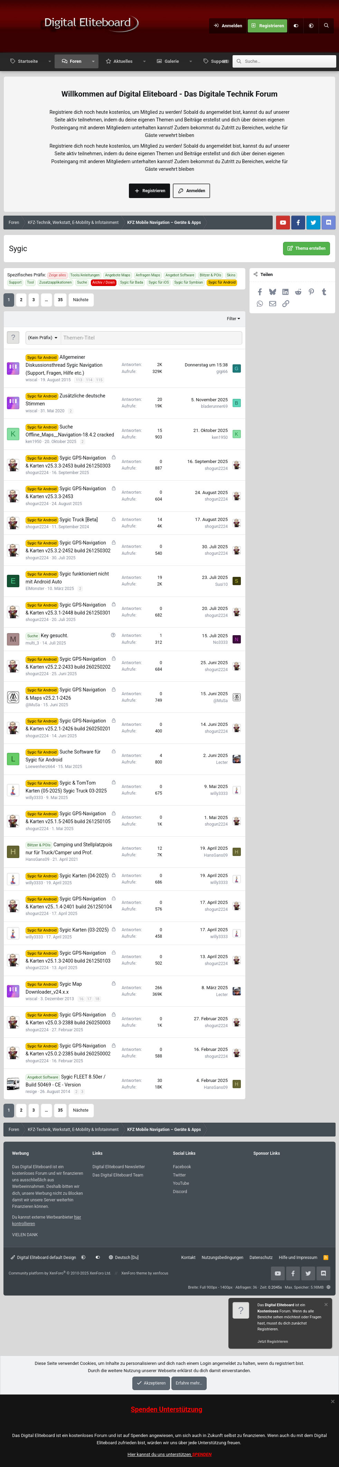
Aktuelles (123, 61)
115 (99, 379)
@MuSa (33, 703)
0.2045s (275, 1286)
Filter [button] (231, 318)
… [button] (46, 299)
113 (79, 379)
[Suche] (326, 25)
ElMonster (35, 587)
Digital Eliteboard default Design (43, 1256)
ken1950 (33, 440)
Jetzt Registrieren (272, 1341)
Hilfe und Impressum (298, 1256)
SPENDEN (201, 1454)
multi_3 (32, 642)
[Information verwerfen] (325, 1305)
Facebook (182, 1165)
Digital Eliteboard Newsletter (119, 1165)
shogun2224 (37, 471)
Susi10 (221, 583)
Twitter (179, 1174)
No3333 (220, 641)
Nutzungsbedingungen (222, 1256)
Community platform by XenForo (60, 1272)
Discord (180, 1190)
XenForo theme (134, 1272)
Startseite (28, 61)
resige (31, 1090)
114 (89, 379)
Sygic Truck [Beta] (78, 518)
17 (89, 998)
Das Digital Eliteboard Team (118, 1174)
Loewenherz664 (40, 765)
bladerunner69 (214, 405)
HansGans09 (37, 858)
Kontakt (188, 1256)
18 (97, 998)
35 (60, 299)
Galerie (171, 61)
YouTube (181, 1182)
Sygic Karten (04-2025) (84, 874)
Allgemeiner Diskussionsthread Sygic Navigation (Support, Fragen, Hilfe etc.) (64, 364)
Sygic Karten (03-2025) (84, 929)
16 (81, 998)
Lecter (222, 761)
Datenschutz (261, 1256)
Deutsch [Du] (124, 1256)
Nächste (80, 299)
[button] (311, 25)
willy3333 (34, 796)
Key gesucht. (54, 634)
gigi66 (222, 370)
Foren (75, 61)
